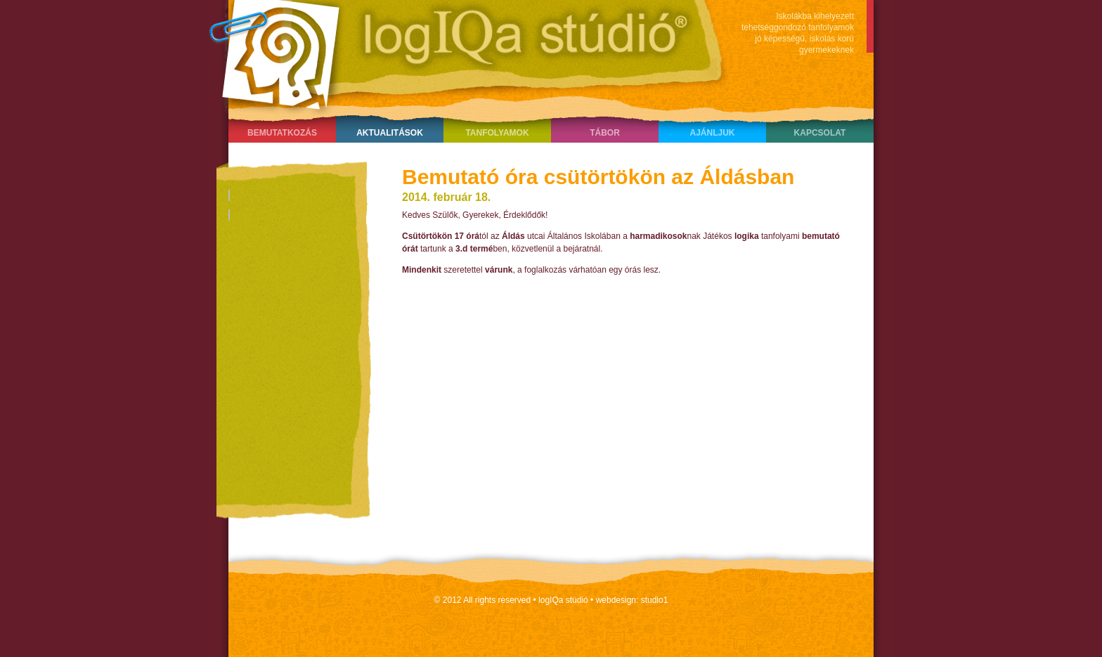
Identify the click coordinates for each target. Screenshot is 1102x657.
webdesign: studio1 (632, 600)
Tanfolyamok (497, 133)
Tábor (605, 133)
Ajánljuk (711, 133)
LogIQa (460, 52)
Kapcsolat (820, 133)
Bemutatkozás (282, 133)
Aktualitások (389, 133)
